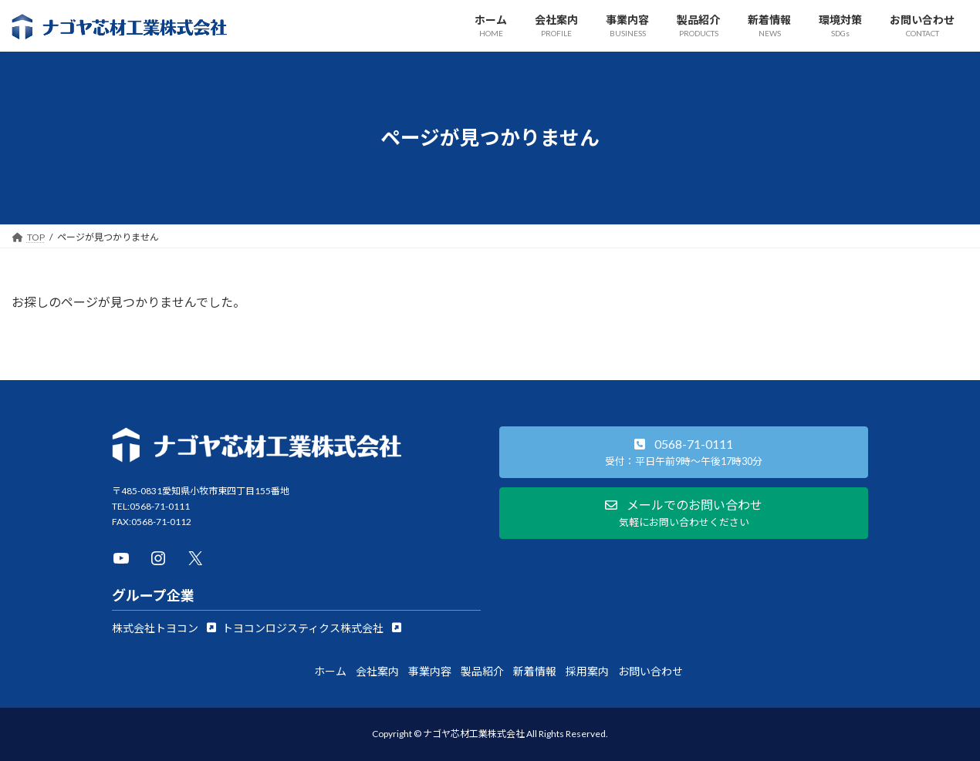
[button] (164, 628)
